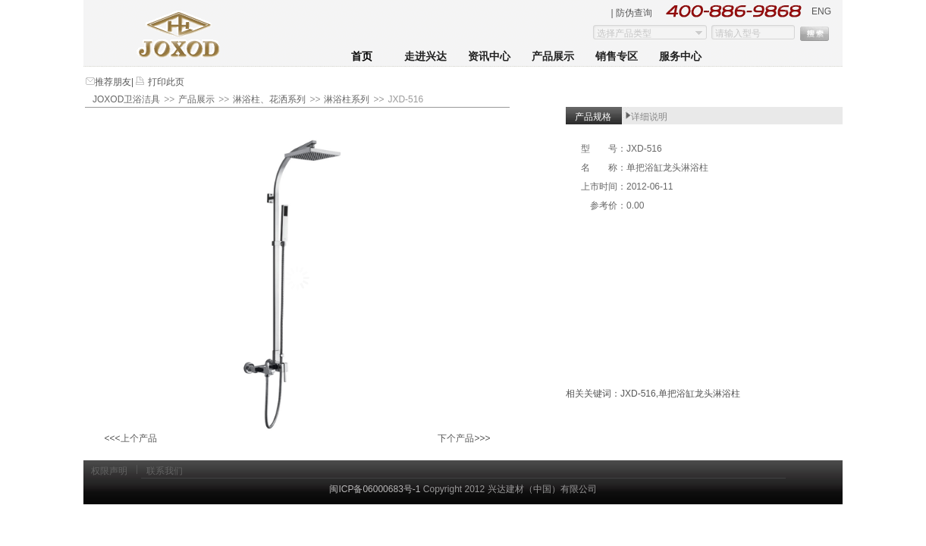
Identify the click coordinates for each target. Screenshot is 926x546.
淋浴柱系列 (346, 99)
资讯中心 (489, 56)
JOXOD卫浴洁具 (126, 99)
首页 (361, 56)
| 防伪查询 (631, 13)
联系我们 (164, 471)
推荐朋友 (113, 82)
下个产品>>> (464, 438)
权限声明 (109, 471)
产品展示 (553, 56)
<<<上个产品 (130, 438)
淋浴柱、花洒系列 (269, 99)
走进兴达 (425, 56)
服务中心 (680, 56)
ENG (821, 11)
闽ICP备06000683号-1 (374, 489)
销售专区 (616, 56)
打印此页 (164, 82)
